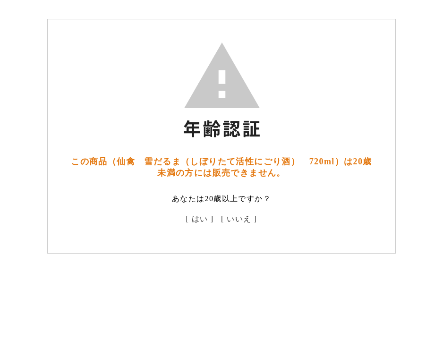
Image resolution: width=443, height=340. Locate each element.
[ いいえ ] (239, 219)
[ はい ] (200, 219)
